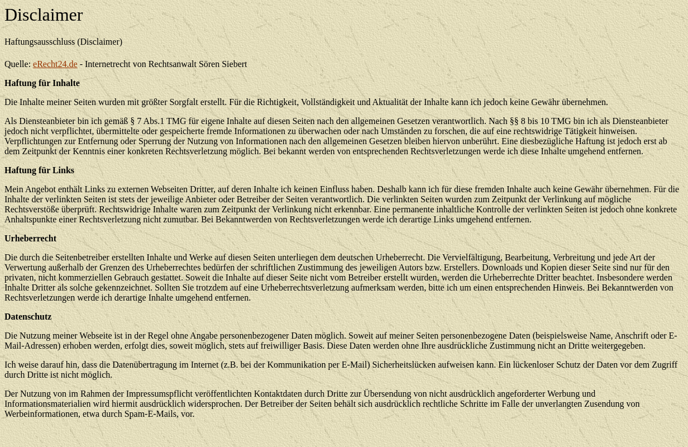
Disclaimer (43, 14)
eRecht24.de (55, 64)
